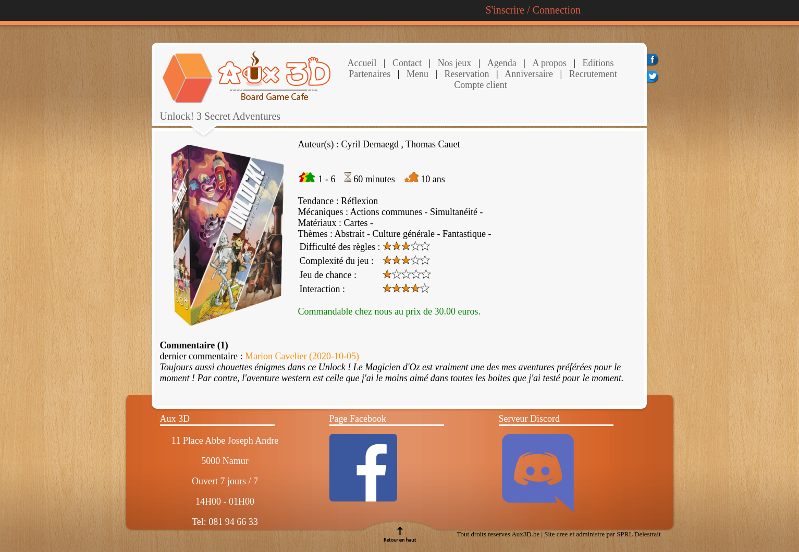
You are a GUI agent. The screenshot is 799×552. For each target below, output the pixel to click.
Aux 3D (175, 418)
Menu (417, 74)
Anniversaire (528, 74)
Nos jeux (453, 63)
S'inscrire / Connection (533, 10)
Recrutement (592, 74)
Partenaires (369, 74)
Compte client (480, 85)
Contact (406, 63)
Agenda (502, 63)
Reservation (465, 74)
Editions (598, 63)
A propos (549, 63)
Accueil (362, 63)
